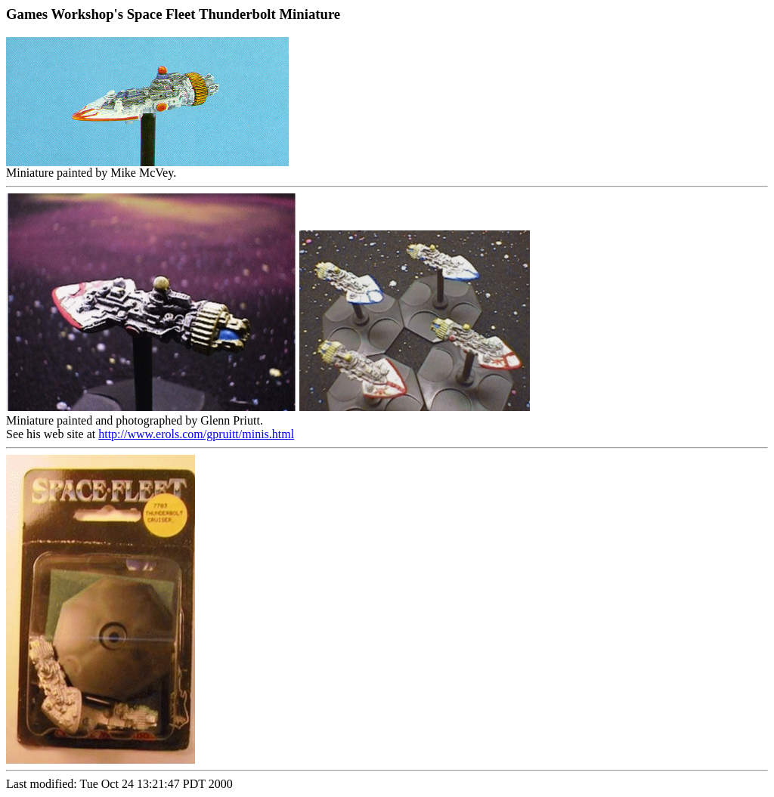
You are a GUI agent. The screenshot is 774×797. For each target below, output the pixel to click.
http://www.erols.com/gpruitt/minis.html (196, 434)
